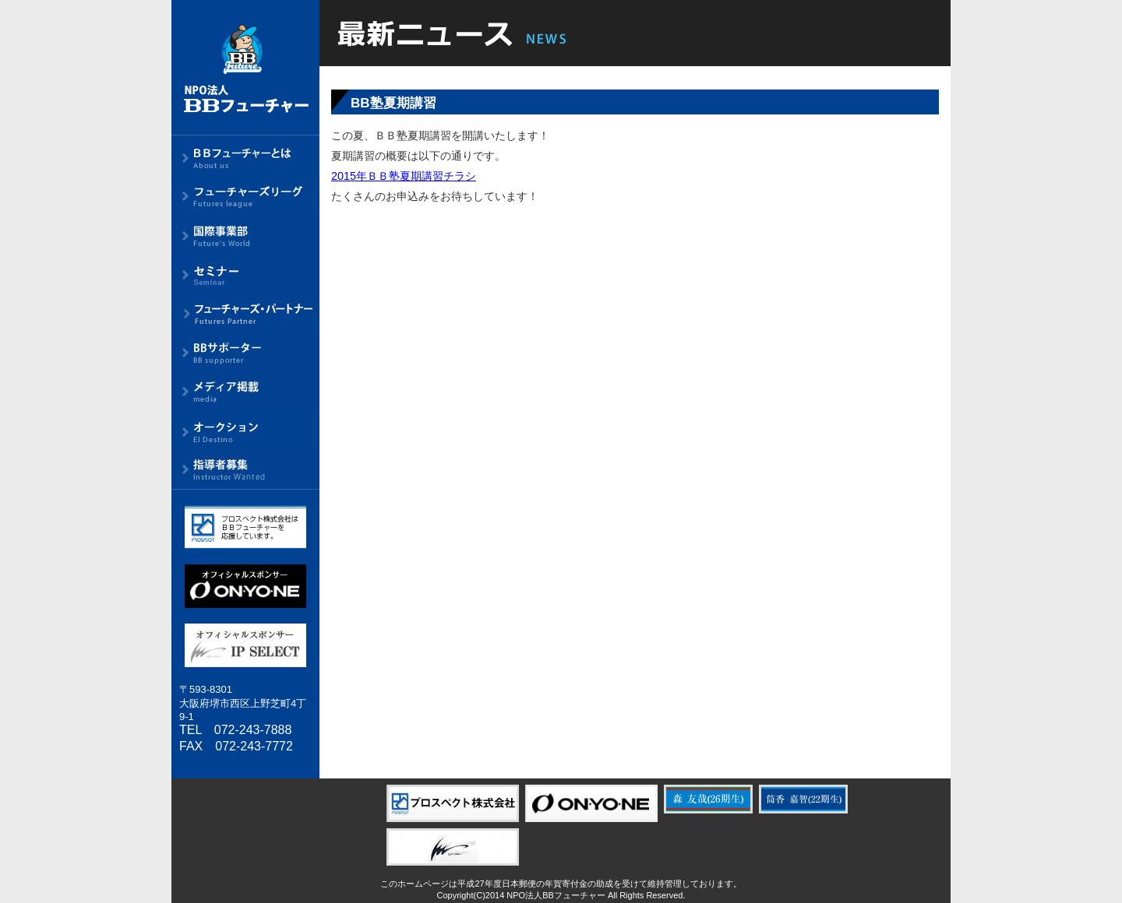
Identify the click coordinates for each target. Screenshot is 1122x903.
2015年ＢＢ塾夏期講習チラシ (403, 176)
